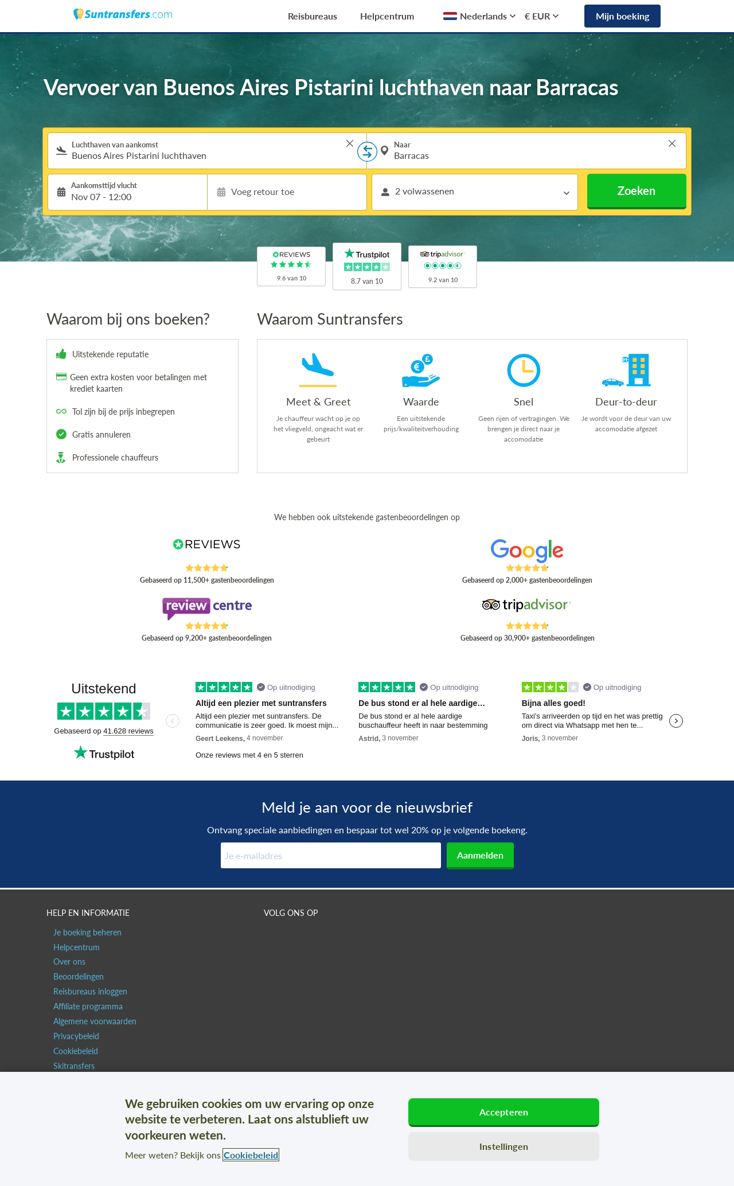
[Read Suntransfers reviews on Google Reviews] (527, 551)
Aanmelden (480, 854)
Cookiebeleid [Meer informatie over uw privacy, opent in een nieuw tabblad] (251, 1154)
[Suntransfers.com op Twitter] (298, 937)
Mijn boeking (622, 15)
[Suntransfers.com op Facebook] (274, 937)
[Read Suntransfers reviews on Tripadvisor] (527, 609)
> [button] (349, 143)
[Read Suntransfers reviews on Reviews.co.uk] (207, 551)
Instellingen (503, 1146)
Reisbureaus (312, 15)
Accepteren (504, 1111)
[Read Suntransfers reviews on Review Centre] (207, 609)
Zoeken (636, 190)
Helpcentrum (387, 15)
